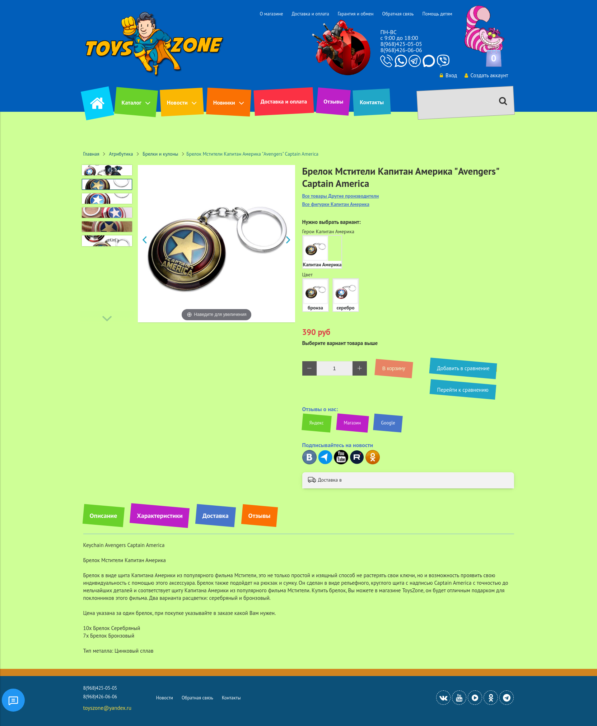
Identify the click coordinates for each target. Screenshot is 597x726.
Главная (91, 154)
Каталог (131, 102)
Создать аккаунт (486, 75)
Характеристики (159, 515)
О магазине (271, 14)
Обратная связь (398, 14)
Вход (447, 75)
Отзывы (333, 101)
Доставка (215, 515)
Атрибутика (121, 154)
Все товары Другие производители (340, 196)
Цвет (307, 274)
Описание (103, 515)
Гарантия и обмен (356, 14)
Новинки (224, 102)
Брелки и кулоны (160, 154)
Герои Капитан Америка (328, 231)
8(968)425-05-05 (401, 43)
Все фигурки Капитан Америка (335, 204)
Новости (177, 102)
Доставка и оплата (310, 14)
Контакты (372, 102)
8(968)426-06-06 (401, 50)
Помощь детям (437, 14)
